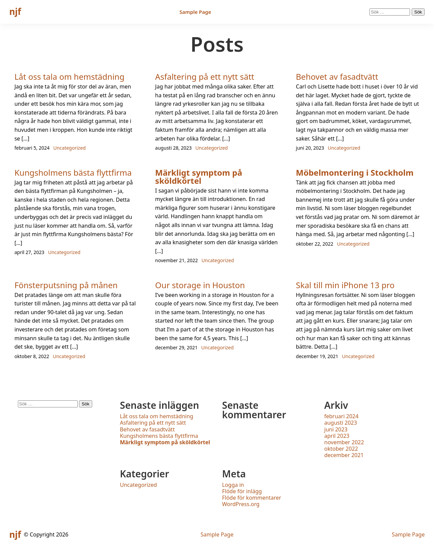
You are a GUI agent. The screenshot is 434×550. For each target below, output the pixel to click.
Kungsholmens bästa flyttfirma (73, 172)
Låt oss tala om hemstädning (70, 76)
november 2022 (344, 442)
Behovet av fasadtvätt (337, 76)
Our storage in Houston (200, 285)
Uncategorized (69, 148)
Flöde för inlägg (242, 491)
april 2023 (336, 436)
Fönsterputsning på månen (66, 285)
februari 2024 (341, 416)
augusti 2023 (340, 422)
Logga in (233, 485)
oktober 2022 (341, 448)
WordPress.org (241, 504)
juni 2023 (336, 429)
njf (15, 11)
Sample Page (195, 11)
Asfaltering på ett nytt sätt (204, 76)
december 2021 (344, 455)
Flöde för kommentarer (251, 497)
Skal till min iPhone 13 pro (345, 285)
